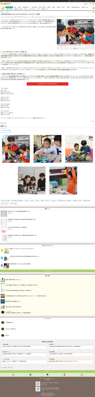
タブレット (54, 200)
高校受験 (48, 7)
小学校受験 (58, 7)
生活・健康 (52, 351)
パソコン (48, 200)
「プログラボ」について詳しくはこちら (47, 83)
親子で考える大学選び (42, 7)
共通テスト (63, 7)
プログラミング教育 (6, 200)
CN (87, 4)
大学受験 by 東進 (9, 7)
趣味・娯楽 (52, 359)
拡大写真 (76, 48)
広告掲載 (44, 378)
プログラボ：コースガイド (7, 132)
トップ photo (14, 203)
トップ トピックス (5, 203)
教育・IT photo (87, 200)
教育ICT (69, 200)
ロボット (27, 200)
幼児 (32, 200)
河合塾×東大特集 (34, 7)
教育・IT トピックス (77, 200)
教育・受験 (6, 344)
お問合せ (41, 378)
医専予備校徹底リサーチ (26, 7)
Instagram (81, 375)
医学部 (15, 7)
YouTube (64, 375)
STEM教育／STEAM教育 (18, 200)
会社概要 (48, 378)
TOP (47, 371)
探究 (43, 200)
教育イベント (6, 351)
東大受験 (19, 7)
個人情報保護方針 (48, 379)
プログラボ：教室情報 (6, 130)
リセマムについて (53, 378)
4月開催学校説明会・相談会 (75, 7)
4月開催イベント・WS (84, 7)
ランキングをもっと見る (47, 270)
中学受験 (53, 7)
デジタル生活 (6, 359)
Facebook (30, 375)
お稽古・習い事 (62, 200)
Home (13, 375)
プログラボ (4, 128)
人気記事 (68, 7)
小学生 (37, 200)
